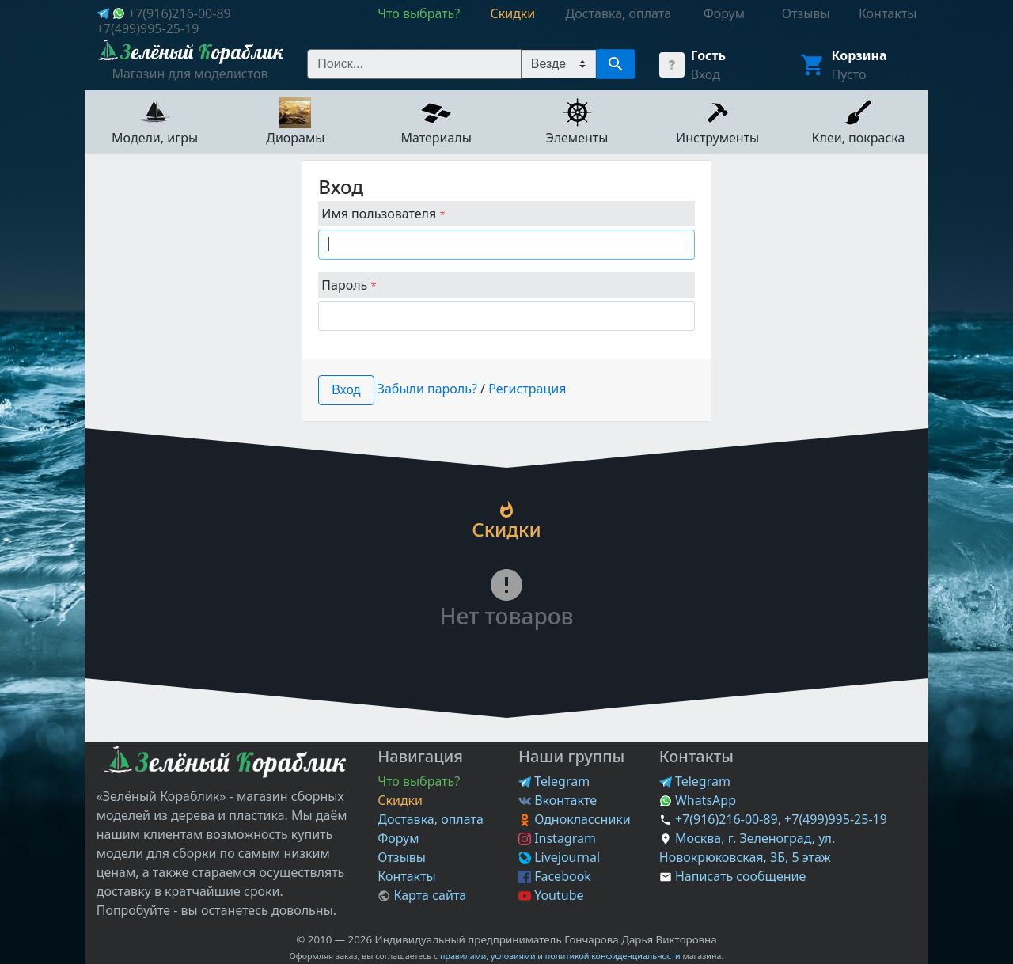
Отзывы (402, 857)
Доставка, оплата (431, 819)
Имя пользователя (383, 213)
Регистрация (527, 388)
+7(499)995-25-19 (148, 28)
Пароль (348, 285)
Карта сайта (422, 895)
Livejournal (559, 857)
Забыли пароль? (427, 388)
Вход (705, 74)
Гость (708, 55)
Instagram (557, 838)
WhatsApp (697, 800)
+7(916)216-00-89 (179, 13)
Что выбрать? (419, 781)
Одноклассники (574, 819)
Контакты (406, 876)
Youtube (551, 895)
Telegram (554, 781)
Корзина (859, 55)
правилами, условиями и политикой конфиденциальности (560, 956)
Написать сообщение (740, 876)
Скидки (400, 800)
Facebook (554, 876)
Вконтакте (557, 800)
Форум (398, 838)
